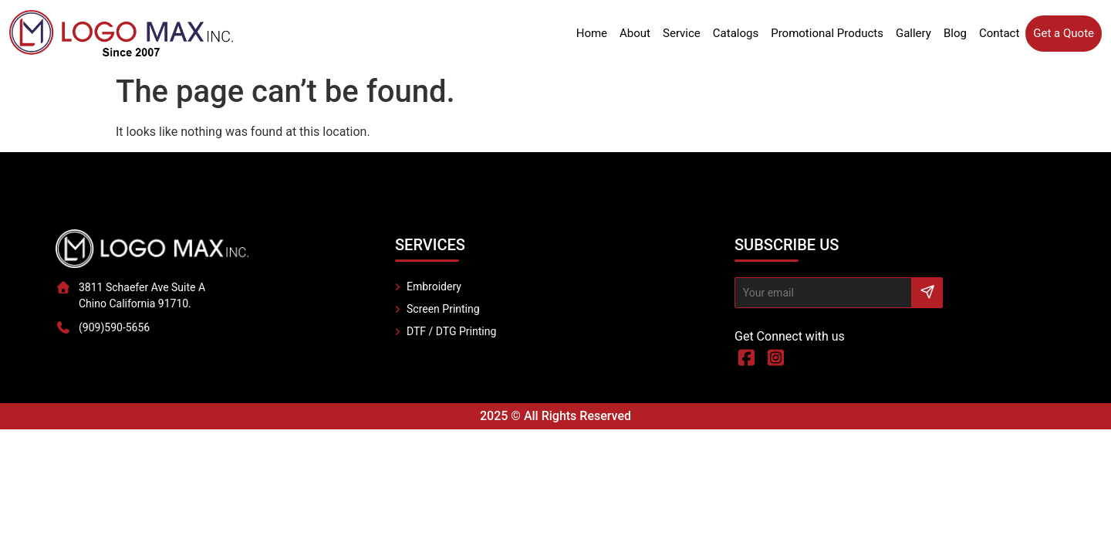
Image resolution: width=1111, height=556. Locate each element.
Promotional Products (827, 33)
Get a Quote (1063, 33)
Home (591, 33)
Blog (955, 33)
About (635, 33)
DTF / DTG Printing (451, 331)
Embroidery (434, 286)
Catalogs (735, 33)
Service (682, 33)
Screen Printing (443, 309)
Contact (999, 33)
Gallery (913, 33)
